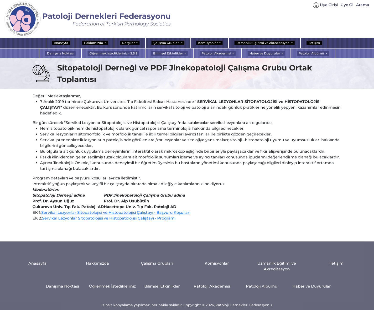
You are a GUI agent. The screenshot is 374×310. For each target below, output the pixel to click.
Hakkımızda (97, 285)
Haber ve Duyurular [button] (265, 53)
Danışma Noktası (60, 53)
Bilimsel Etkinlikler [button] (168, 53)
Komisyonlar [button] (208, 43)
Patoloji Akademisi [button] (217, 53)
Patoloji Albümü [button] (312, 53)
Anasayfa (61, 43)
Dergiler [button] (128, 43)
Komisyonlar (217, 285)
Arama (362, 7)
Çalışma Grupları (157, 285)
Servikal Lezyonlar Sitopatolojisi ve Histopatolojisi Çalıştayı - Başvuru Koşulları (115, 218)
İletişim (314, 43)
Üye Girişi (325, 7)
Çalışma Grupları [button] (166, 43)
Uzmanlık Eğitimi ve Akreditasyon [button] (263, 43)
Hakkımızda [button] (94, 43)
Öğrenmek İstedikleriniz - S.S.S (113, 53)
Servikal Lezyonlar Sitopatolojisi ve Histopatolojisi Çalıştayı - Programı (109, 224)
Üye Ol (347, 7)
